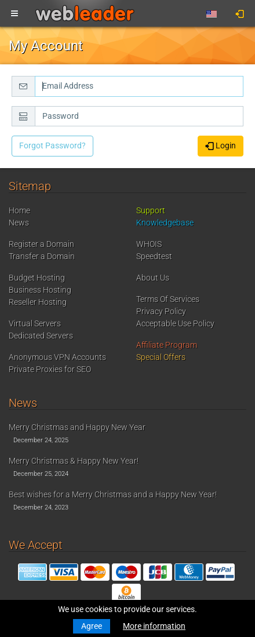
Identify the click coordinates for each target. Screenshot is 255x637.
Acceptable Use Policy (175, 323)
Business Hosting (40, 289)
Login (220, 146)
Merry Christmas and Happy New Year (77, 427)
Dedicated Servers (41, 335)
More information (154, 626)
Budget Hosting (37, 277)
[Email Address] (139, 86)
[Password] (139, 116)
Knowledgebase (165, 222)
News (19, 222)
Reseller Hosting (38, 302)
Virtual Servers (35, 323)
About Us (152, 277)
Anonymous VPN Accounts (57, 357)
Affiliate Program (166, 345)
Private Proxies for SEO (50, 369)
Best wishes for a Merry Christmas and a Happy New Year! (113, 494)
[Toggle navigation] (14, 14)
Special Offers (160, 357)
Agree (91, 626)
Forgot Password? (52, 145)
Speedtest (154, 256)
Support (150, 210)
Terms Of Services (167, 299)
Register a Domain (41, 244)
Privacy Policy (161, 311)
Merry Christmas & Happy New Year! (74, 460)
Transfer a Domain (42, 256)
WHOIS (149, 244)
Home (19, 210)
